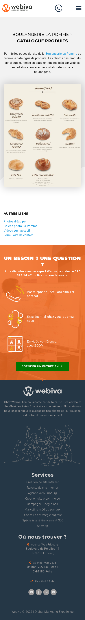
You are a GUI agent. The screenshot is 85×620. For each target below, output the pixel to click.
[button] (78, 8)
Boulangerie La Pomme (61, 53)
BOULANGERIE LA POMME (40, 34)
